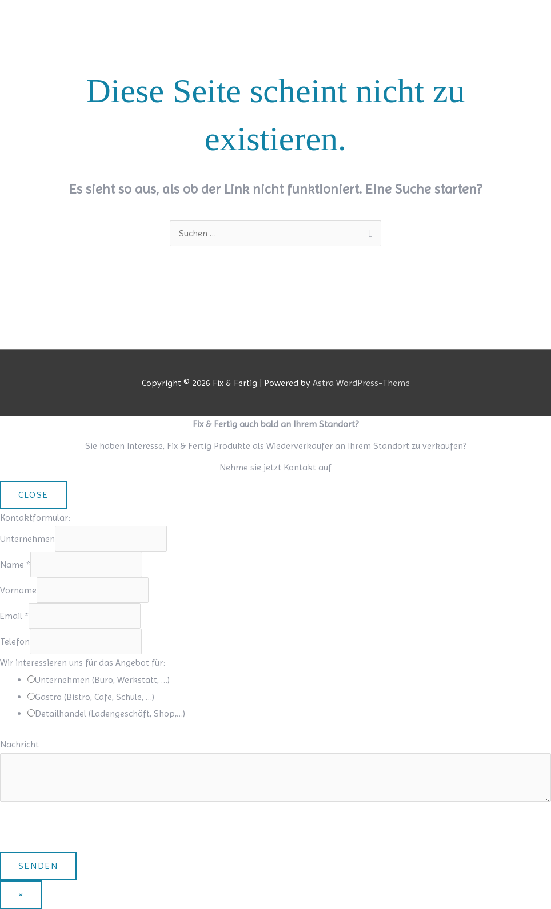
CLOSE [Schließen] (33, 494)
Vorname (18, 590)
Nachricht (19, 744)
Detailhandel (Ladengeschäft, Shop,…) (110, 713)
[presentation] (87, 829)
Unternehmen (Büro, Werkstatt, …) (102, 679)
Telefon (15, 641)
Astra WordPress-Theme (361, 382)
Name (15, 564)
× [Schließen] (21, 894)
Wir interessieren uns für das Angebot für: (82, 662)
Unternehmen (27, 538)
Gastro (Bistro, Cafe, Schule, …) (94, 696)
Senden (38, 865)
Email (14, 615)
